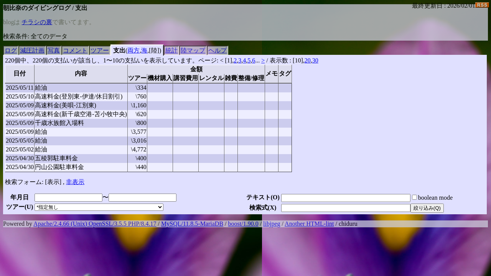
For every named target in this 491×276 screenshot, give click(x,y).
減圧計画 (32, 50)
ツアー (100, 50)
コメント (75, 50)
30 (315, 60)
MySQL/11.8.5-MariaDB (192, 223)
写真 (54, 50)
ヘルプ (217, 50)
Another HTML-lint (309, 223)
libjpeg (271, 223)
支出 (119, 50)
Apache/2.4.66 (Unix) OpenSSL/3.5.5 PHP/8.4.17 (94, 223)
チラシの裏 (36, 22)
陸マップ (193, 50)
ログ (11, 50)
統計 (171, 50)
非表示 (75, 182)
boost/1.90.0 (243, 223)
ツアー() (19, 207)
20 (308, 60)
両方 (133, 50)
